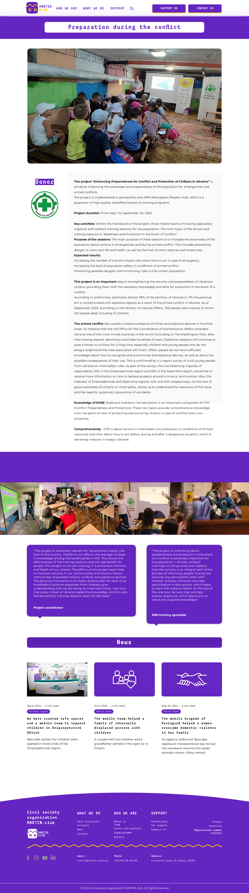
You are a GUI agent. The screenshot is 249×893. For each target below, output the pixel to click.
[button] (66, 8)
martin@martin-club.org (92, 860)
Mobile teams (103, 711)
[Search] (132, 8)
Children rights (38, 711)
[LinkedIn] (53, 858)
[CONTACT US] (205, 8)
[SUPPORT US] (169, 8)
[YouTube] (45, 858)
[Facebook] (28, 858)
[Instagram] (36, 858)
